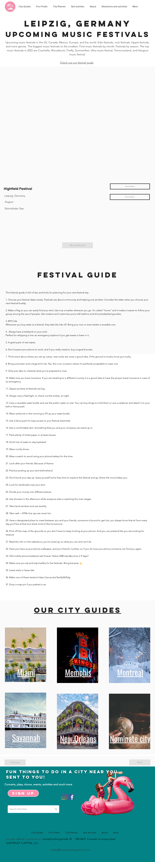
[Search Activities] (29, 809)
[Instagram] (64, 797)
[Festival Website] (130, 186)
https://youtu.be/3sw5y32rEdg (54, 577)
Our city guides (77, 610)
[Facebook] (71, 797)
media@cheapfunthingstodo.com (70, 849)
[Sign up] (23, 793)
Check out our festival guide (76, 62)
